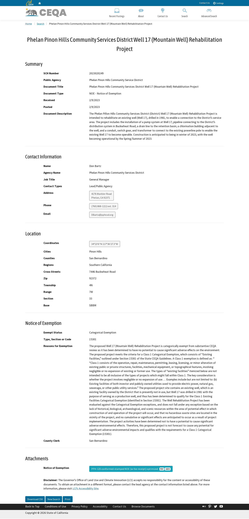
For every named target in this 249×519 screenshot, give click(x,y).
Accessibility (100, 507)
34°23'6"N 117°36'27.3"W (104, 244)
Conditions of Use (55, 507)
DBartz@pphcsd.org (102, 215)
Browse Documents (143, 507)
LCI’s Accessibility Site (85, 489)
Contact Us (204, 2)
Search (184, 12)
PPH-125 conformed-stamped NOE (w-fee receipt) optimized (131, 469)
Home (28, 24)
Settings (218, 3)
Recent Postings (117, 12)
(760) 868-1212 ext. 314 (103, 206)
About (141, 12)
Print (68, 499)
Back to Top (32, 507)
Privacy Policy (79, 507)
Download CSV (35, 499)
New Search (53, 499)
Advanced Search (209, 12)
